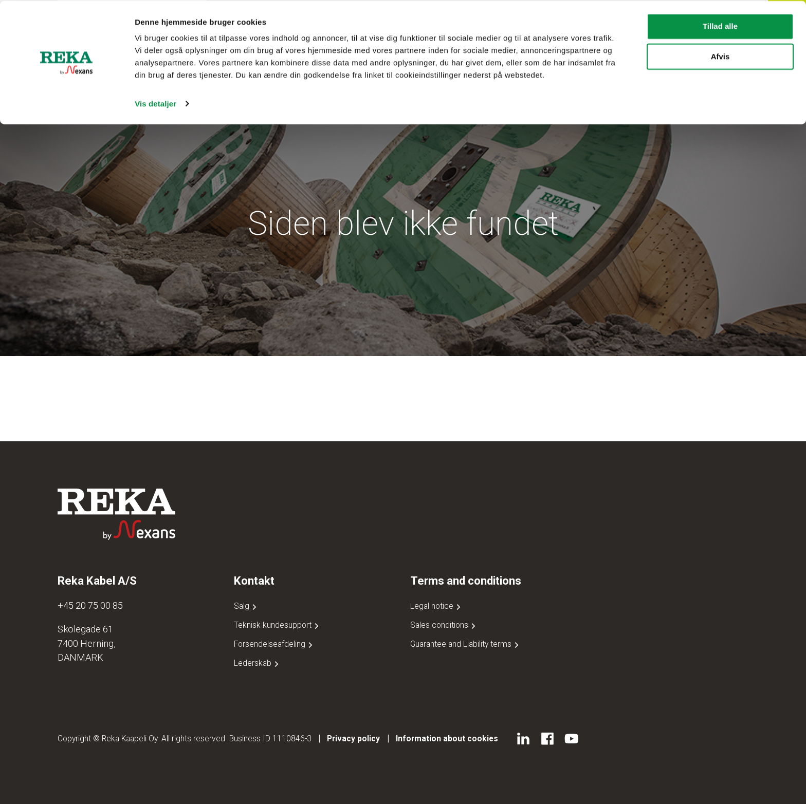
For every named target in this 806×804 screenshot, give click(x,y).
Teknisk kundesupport (277, 625)
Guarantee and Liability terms (465, 644)
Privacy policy (353, 738)
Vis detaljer (155, 102)
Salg (246, 606)
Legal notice (436, 606)
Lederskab (257, 663)
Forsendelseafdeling (274, 644)
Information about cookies (447, 738)
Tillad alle (720, 25)
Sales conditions (444, 625)
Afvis (720, 55)
